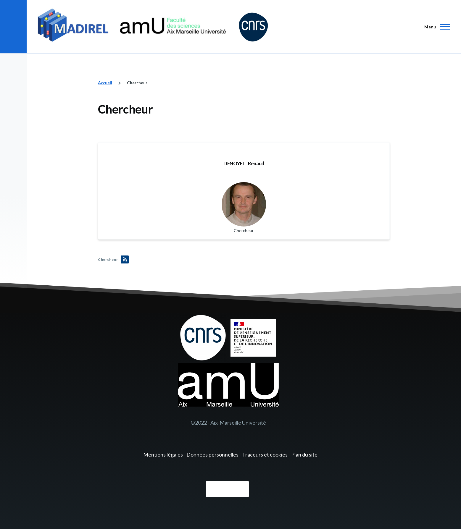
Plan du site (304, 454)
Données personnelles (212, 454)
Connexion (227, 489)
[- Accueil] (152, 27)
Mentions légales (163, 454)
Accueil (105, 82)
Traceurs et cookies (265, 454)
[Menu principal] (435, 26)
